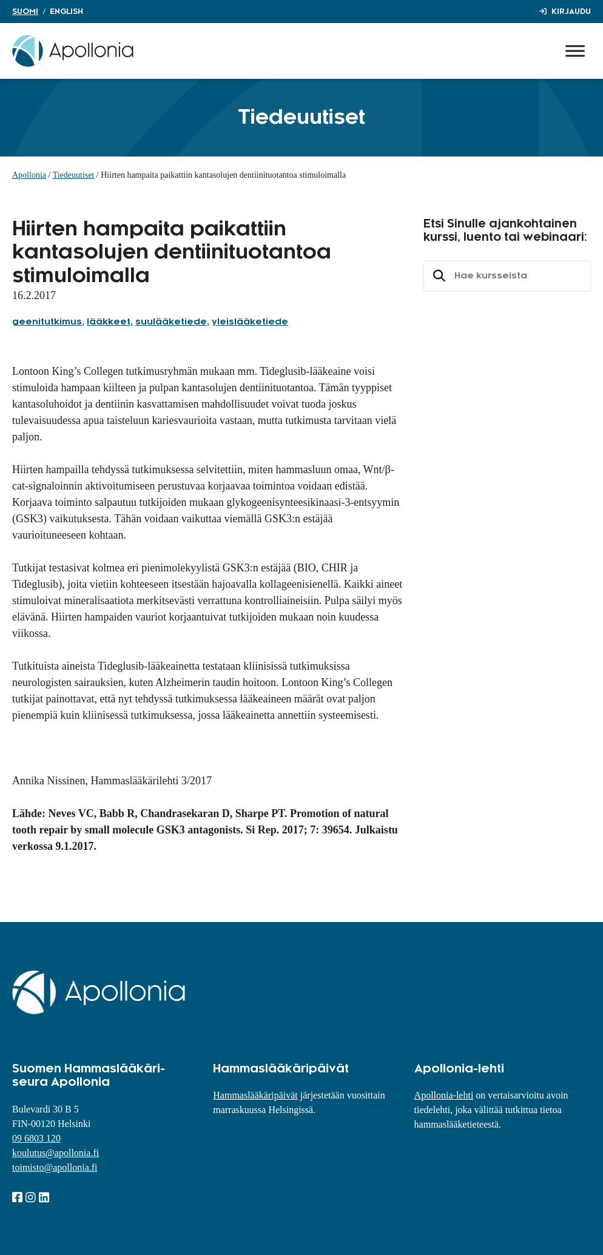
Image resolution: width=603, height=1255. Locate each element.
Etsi (437, 276)
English (66, 11)
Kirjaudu (571, 11)
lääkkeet (108, 322)
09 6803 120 (36, 1138)
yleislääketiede (250, 322)
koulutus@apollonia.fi (55, 1153)
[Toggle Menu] (575, 50)
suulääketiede (171, 322)
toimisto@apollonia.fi (55, 1167)
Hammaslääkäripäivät (255, 1095)
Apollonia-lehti (444, 1095)
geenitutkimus (47, 322)
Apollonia (29, 175)
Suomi (25, 11)
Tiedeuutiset (74, 175)
